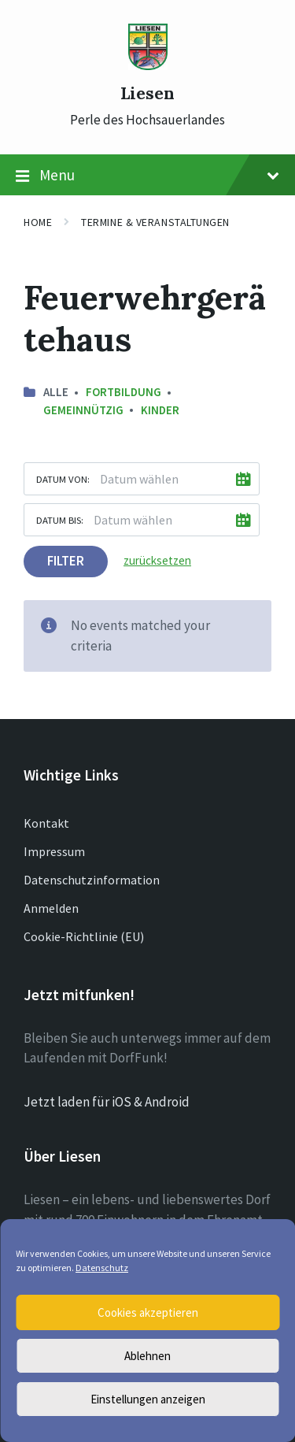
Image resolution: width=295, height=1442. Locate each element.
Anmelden (51, 908)
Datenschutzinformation (92, 880)
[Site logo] (148, 65)
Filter (65, 560)
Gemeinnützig (83, 409)
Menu (147, 175)
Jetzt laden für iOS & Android (107, 1101)
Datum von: (63, 479)
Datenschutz (102, 1267)
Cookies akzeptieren (148, 1312)
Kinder (160, 409)
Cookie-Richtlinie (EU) (84, 936)
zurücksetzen (157, 560)
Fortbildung (123, 391)
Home (38, 222)
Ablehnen (147, 1355)
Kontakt (46, 823)
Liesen (147, 93)
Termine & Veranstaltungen (155, 222)
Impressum (54, 851)
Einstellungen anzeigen (147, 1399)
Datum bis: (59, 519)
